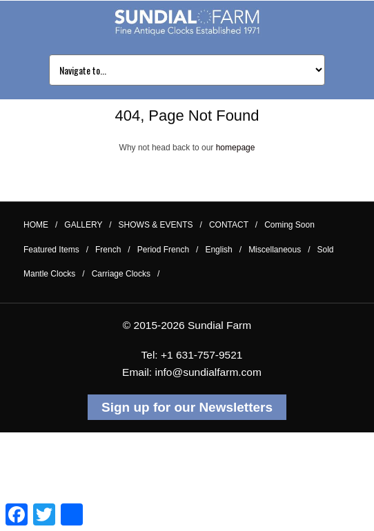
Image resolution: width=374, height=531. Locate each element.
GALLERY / (87, 225)
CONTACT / (233, 225)
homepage (235, 147)
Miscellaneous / (279, 249)
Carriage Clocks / (126, 274)
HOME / (40, 225)
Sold (325, 249)
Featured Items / (55, 249)
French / (112, 249)
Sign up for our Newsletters (187, 407)
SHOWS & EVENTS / (160, 225)
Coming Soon (289, 225)
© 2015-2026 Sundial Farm (187, 325)
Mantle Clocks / (54, 274)
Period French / (168, 249)
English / (223, 249)
